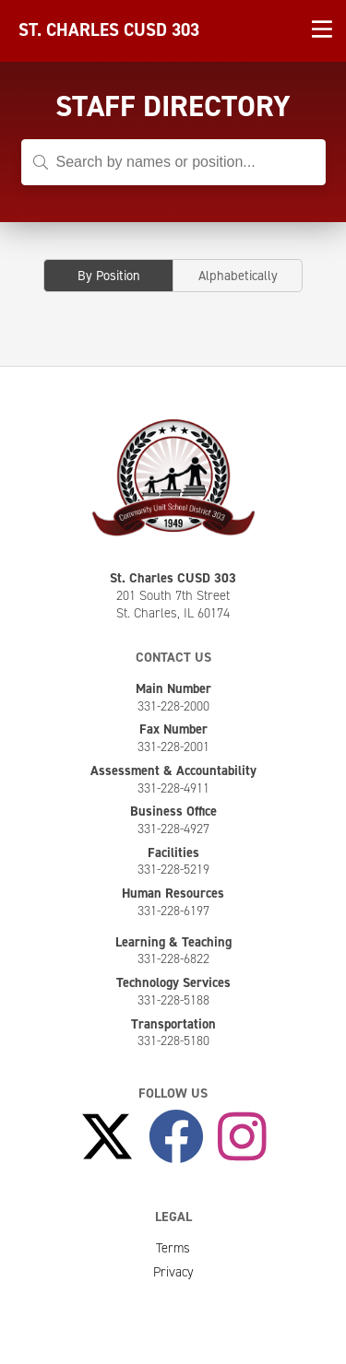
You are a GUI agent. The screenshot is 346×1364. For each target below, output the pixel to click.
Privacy (173, 1272)
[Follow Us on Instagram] (242, 1138)
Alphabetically (238, 275)
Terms (173, 1248)
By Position (109, 275)
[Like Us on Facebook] (176, 1138)
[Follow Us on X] (107, 1138)
